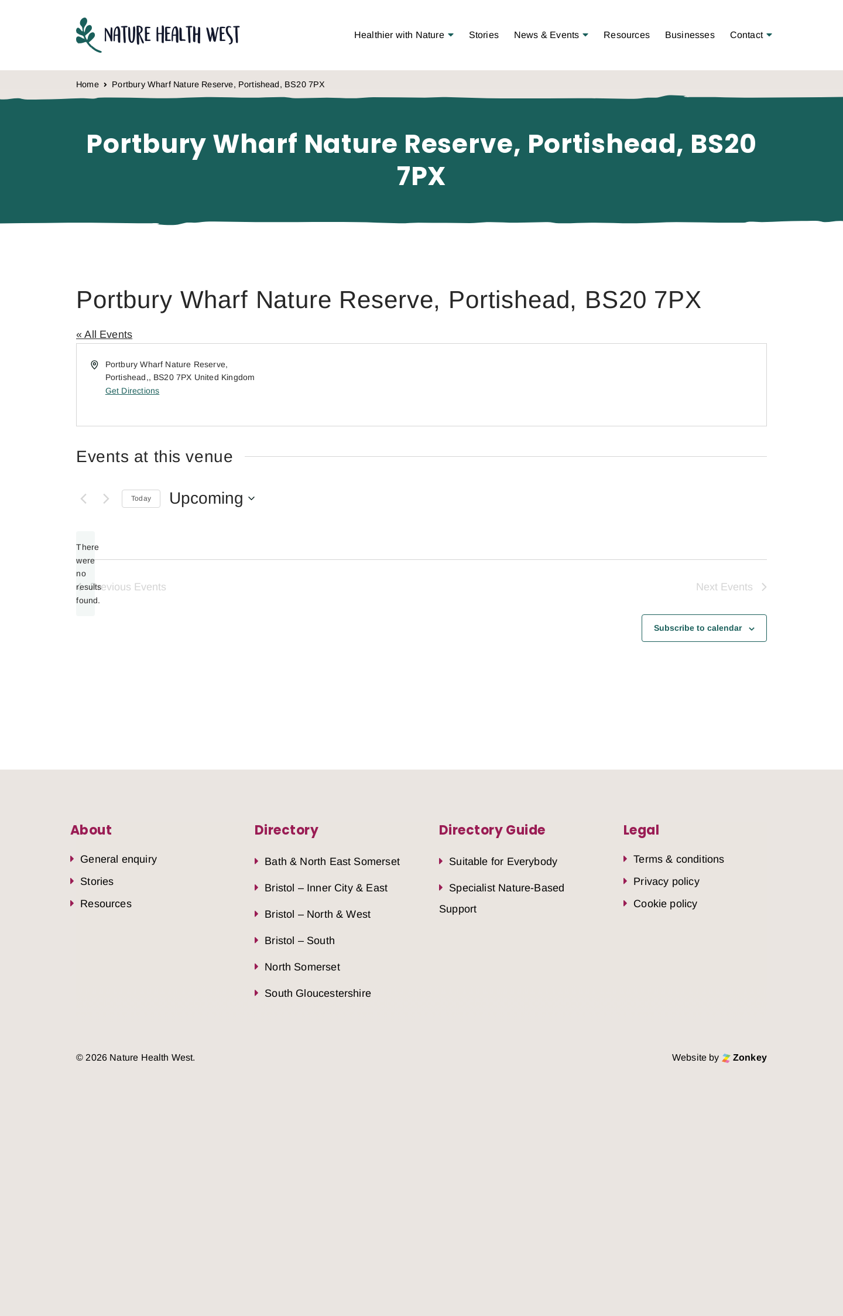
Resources (627, 35)
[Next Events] (106, 498)
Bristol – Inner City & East (326, 888)
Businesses (690, 35)
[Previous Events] (83, 498)
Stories (484, 35)
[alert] (85, 573)
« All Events (104, 334)
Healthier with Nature (399, 35)
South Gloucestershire (318, 993)
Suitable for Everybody (503, 861)
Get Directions (132, 390)
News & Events (546, 35)
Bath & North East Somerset (332, 861)
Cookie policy (665, 904)
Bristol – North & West (318, 914)
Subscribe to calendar (698, 628)
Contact (746, 35)
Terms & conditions (678, 859)
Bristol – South (300, 940)
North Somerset (302, 967)
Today (141, 498)
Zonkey (744, 1057)
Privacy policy (666, 881)
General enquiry (118, 859)
